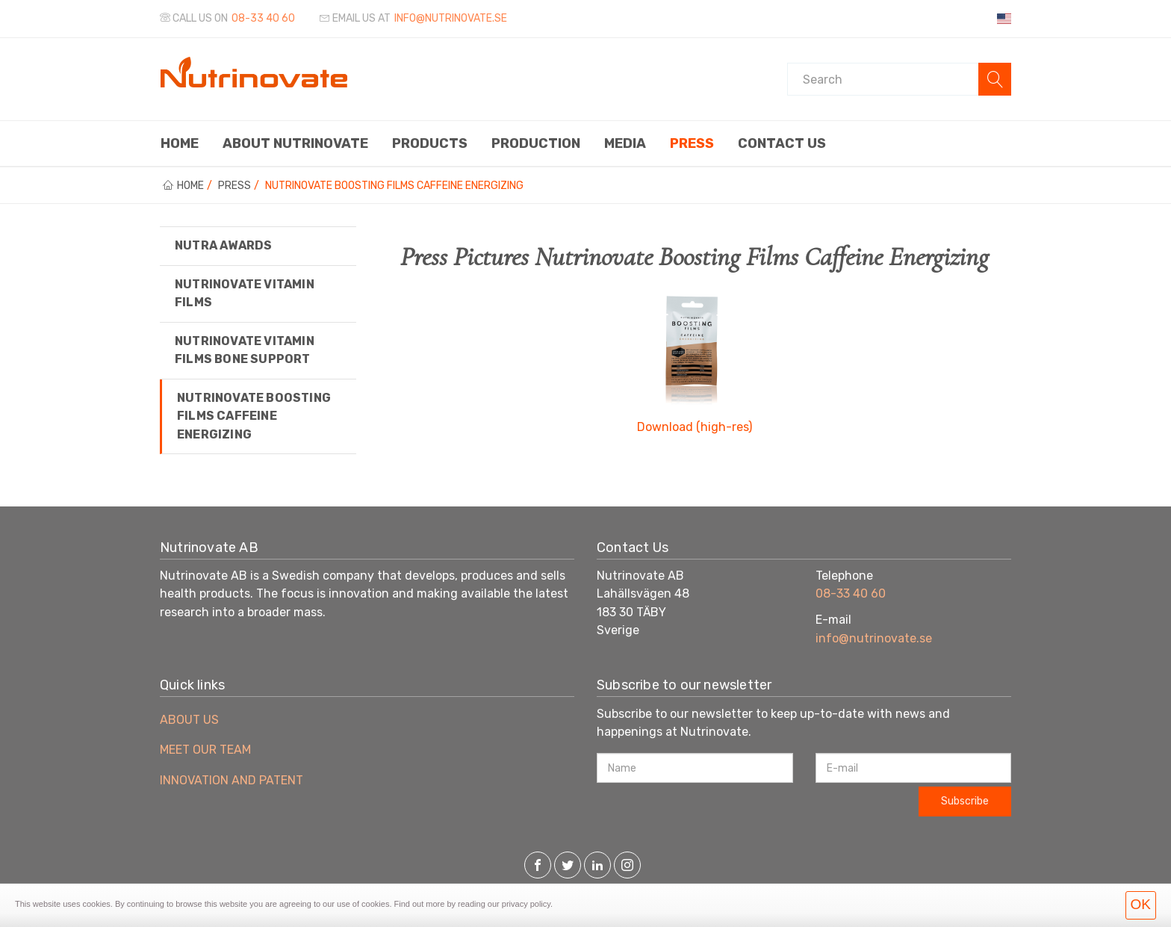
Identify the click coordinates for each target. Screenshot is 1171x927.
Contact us (782, 143)
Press (692, 143)
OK (1141, 904)
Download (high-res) (694, 427)
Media (625, 143)
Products (430, 143)
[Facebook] (538, 866)
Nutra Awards (223, 245)
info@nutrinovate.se (874, 638)
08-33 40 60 (263, 18)
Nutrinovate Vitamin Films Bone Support (244, 350)
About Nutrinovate (295, 143)
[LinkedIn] (597, 866)
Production (535, 143)
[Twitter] (568, 866)
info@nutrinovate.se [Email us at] (450, 18)
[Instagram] (627, 866)
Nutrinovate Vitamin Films (244, 293)
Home (180, 143)
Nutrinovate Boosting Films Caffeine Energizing (254, 416)
